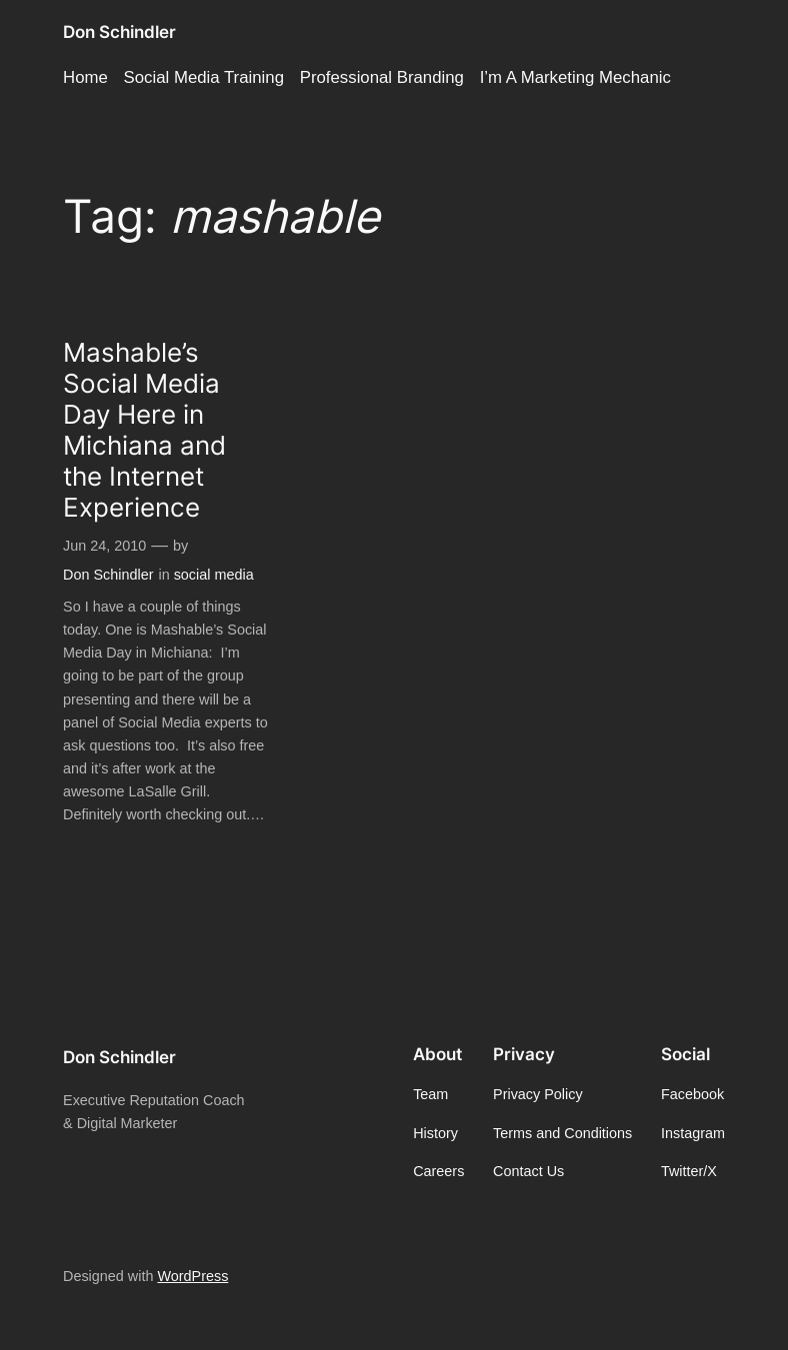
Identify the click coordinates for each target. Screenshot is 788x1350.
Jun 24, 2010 (104, 546)
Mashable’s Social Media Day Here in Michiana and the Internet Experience (144, 430)
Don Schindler (119, 32)
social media (214, 575)
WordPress (192, 1276)
